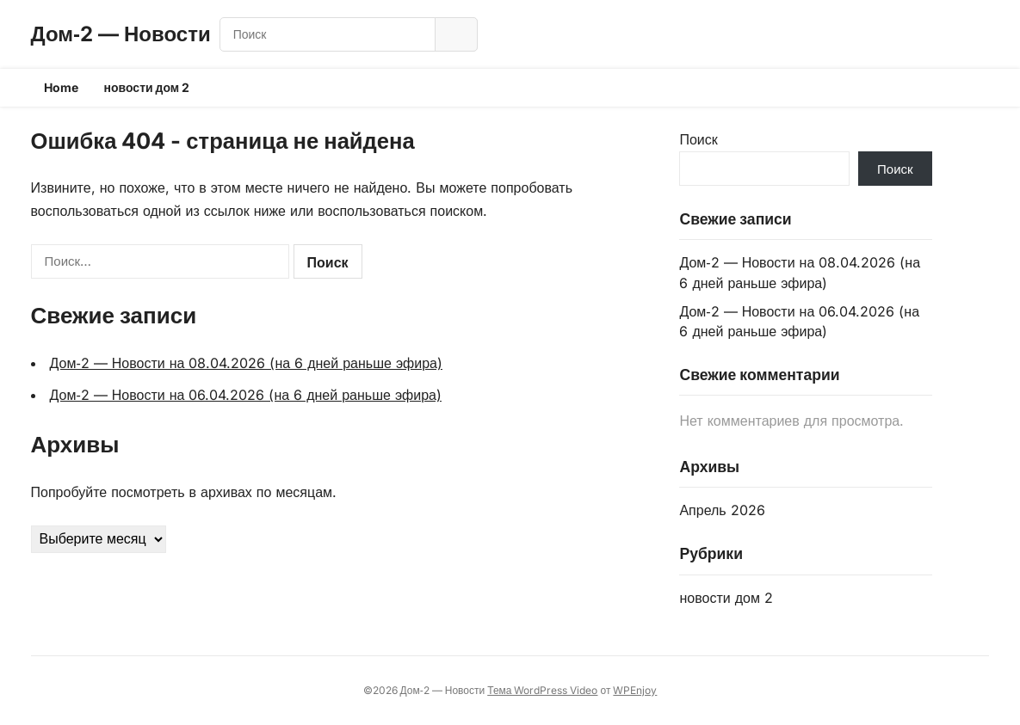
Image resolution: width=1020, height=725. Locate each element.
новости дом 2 (147, 87)
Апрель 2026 (721, 510)
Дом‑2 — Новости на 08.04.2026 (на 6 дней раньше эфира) (246, 363)
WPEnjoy (635, 690)
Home (61, 87)
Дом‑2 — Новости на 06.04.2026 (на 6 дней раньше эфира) (246, 394)
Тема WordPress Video (542, 690)
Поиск (698, 139)
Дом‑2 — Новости (121, 34)
